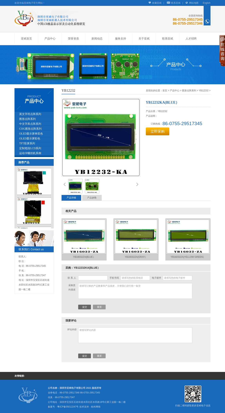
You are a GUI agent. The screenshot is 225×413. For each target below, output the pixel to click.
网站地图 (194, 3)
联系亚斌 (176, 3)
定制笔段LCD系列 (30, 148)
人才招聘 (191, 38)
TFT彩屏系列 (27, 143)
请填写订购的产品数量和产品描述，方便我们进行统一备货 (135, 291)
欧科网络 (96, 406)
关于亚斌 (144, 38)
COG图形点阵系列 (30, 128)
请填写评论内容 (135, 335)
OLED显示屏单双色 (31, 133)
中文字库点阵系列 (30, 123)
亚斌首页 (26, 38)
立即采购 (158, 131)
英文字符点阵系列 (30, 114)
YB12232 (203, 90)
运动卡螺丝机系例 (30, 153)
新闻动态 (97, 38)
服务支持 (120, 38)
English (206, 3)
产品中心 (49, 38)
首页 (164, 90)
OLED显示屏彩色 (29, 138)
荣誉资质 (73, 38)
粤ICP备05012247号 (68, 406)
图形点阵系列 (27, 119)
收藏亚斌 (156, 3)
